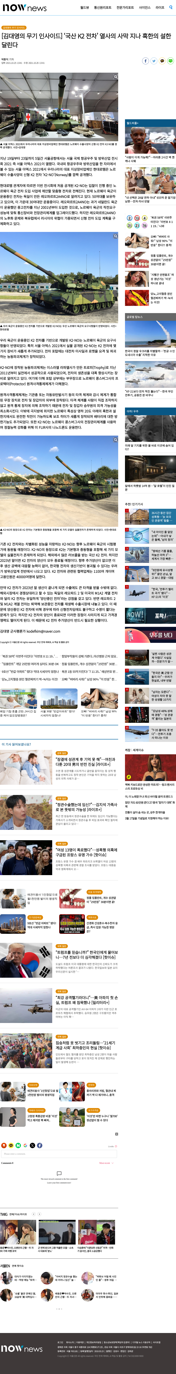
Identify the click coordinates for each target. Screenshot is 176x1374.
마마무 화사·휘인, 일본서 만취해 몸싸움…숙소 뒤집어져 (107, 1297)
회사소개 (70, 1342)
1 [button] (56, 1309)
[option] (56, 1237)
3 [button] (61, 1309)
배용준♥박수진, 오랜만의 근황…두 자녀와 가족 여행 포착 (56, 1249)
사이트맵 (156, 1342)
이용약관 (80, 1342)
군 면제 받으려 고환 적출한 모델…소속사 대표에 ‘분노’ (95, 1249)
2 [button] (59, 1309)
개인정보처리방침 (93, 1342)
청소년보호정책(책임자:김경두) (117, 1342)
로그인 (60, 1342)
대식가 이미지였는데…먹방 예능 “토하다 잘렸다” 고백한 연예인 (25, 1280)
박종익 (5, 59)
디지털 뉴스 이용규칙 (141, 1342)
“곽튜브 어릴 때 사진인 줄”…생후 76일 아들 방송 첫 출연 (106, 1280)
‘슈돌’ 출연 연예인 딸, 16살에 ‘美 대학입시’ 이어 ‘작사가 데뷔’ (25, 1297)
